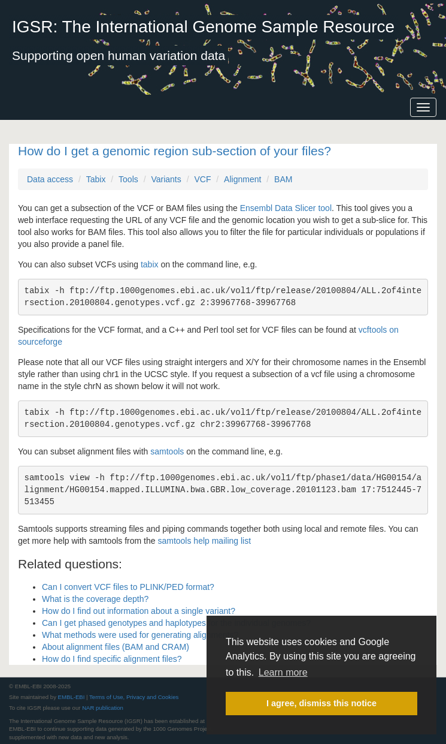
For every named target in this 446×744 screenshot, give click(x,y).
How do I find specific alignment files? (111, 659)
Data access (50, 179)
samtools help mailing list (204, 541)
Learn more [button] (283, 672)
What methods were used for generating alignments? (140, 635)
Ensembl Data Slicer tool (286, 208)
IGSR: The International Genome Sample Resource (203, 26)
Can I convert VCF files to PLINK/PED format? (128, 587)
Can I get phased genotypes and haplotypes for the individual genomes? (176, 623)
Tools (128, 179)
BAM (283, 179)
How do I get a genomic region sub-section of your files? (174, 151)
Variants (166, 179)
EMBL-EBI (71, 697)
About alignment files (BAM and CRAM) (115, 647)
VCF (202, 179)
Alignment (242, 179)
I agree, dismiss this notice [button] (321, 703)
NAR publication (102, 707)
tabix (150, 264)
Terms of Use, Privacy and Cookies (133, 697)
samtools (167, 451)
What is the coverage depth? (95, 599)
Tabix (96, 179)
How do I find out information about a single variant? (138, 611)
